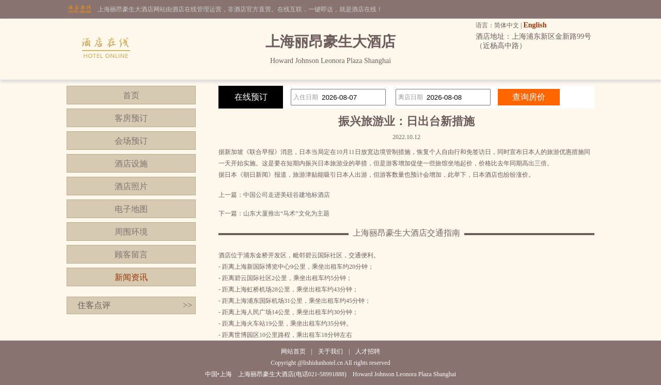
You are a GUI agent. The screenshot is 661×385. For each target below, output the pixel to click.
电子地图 (131, 209)
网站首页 (293, 351)
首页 (131, 95)
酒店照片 (131, 186)
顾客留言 (131, 254)
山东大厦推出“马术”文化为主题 (286, 213)
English (534, 25)
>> (187, 305)
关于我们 (330, 351)
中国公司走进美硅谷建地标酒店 (286, 194)
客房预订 (131, 118)
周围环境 (131, 231)
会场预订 (131, 140)
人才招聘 (367, 351)
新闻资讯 (131, 277)
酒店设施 (131, 163)
